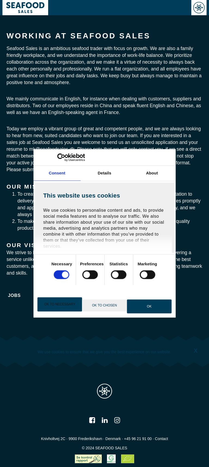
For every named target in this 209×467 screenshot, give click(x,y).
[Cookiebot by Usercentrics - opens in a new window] (61, 157)
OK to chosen (104, 305)
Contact (161, 439)
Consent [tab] (57, 173)
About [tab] (152, 173)
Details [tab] (104, 173)
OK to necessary (59, 304)
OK (149, 306)
